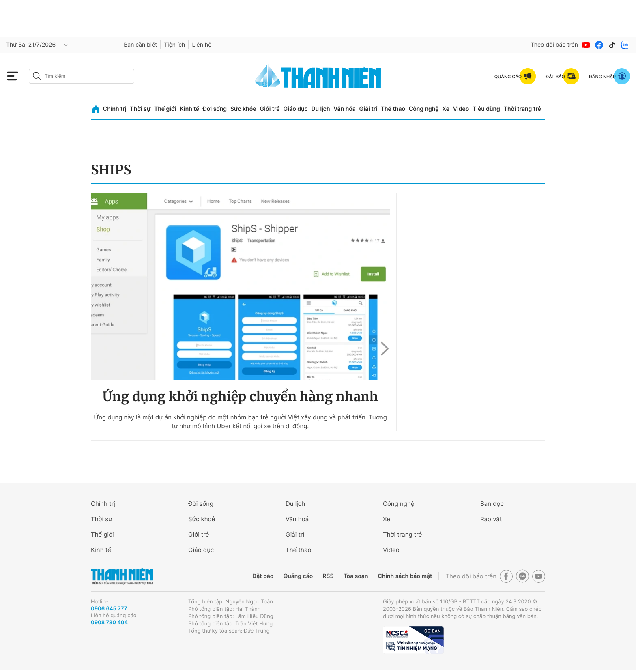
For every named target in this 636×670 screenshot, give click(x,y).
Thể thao (393, 108)
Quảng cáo (298, 576)
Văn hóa (344, 108)
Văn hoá (297, 519)
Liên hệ (201, 44)
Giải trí (368, 108)
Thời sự (140, 108)
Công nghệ (424, 108)
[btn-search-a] (37, 76)
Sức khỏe (243, 108)
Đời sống (215, 108)
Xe (445, 108)
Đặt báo (262, 576)
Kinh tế (189, 108)
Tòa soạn (356, 576)
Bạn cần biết (140, 44)
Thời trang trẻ (522, 108)
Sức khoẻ (201, 519)
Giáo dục (295, 108)
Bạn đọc (492, 503)
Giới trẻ (269, 108)
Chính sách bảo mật (405, 576)
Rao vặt (491, 519)
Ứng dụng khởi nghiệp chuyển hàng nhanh (240, 397)
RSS (327, 576)
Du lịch (320, 108)
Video (461, 108)
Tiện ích (174, 44)
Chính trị (115, 108)
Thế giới (165, 108)
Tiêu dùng (486, 108)
